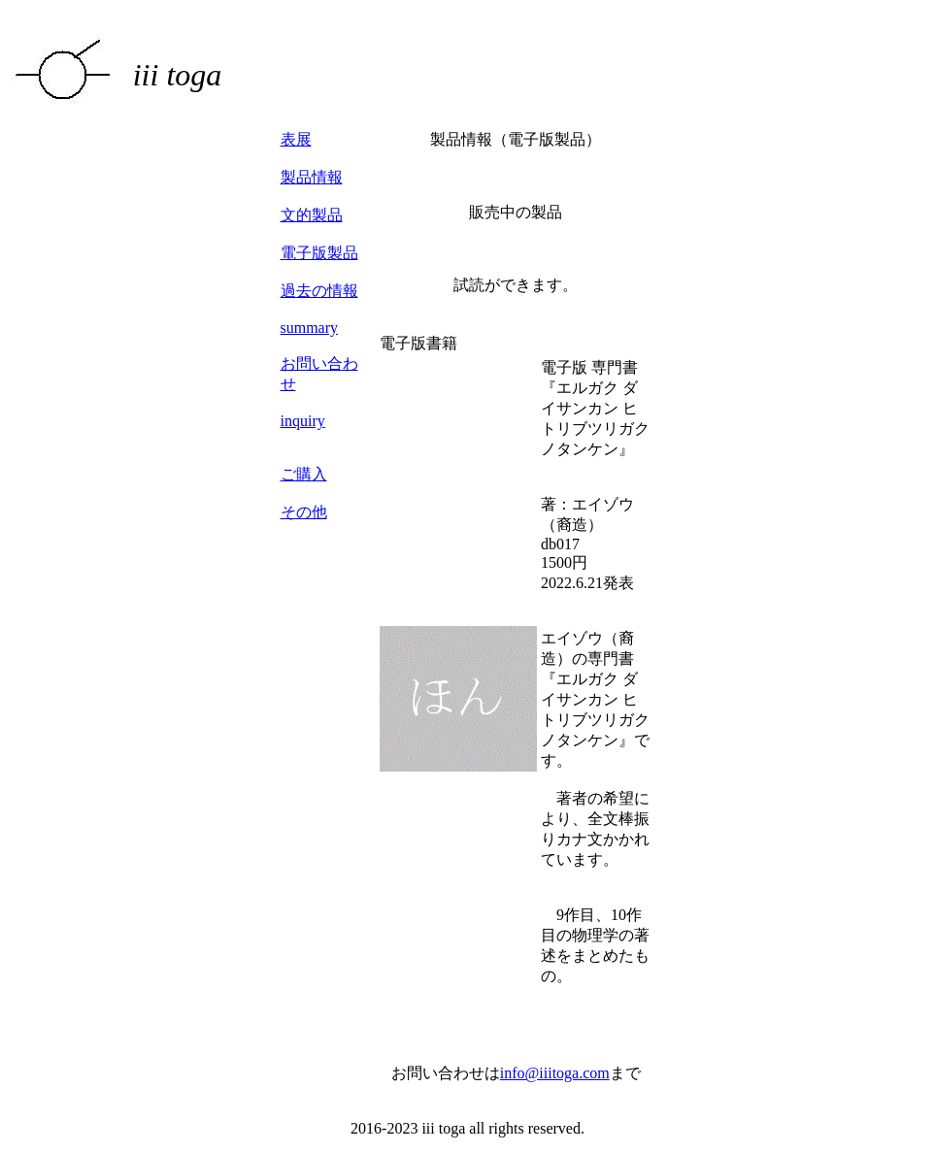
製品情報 (312, 177)
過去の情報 (319, 290)
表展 (296, 139)
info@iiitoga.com (555, 1073)
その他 (304, 512)
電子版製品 (319, 253)
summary (310, 327)
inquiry (303, 420)
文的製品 (312, 215)
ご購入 (304, 474)
